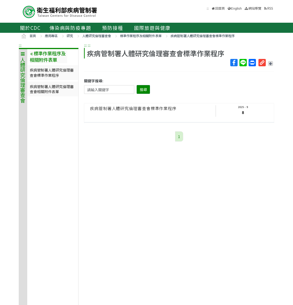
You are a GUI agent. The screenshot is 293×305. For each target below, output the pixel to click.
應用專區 (51, 35)
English (236, 8)
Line (243, 62)
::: (20, 45)
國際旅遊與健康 (152, 27)
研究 (70, 35)
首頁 (33, 35)
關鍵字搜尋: (93, 80)
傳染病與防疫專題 (70, 27)
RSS (270, 8)
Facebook (234, 62)
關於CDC (30, 27)
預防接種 (112, 27)
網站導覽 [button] (254, 8)
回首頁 (220, 8)
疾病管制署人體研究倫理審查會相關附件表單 (52, 89)
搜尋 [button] (143, 89)
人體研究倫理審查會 (96, 35)
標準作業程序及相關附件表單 (141, 35)
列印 (252, 62)
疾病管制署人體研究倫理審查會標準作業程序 (203, 35)
